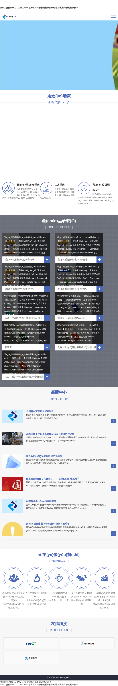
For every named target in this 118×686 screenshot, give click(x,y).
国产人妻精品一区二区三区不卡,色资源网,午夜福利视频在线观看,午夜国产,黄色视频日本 (39, 7)
